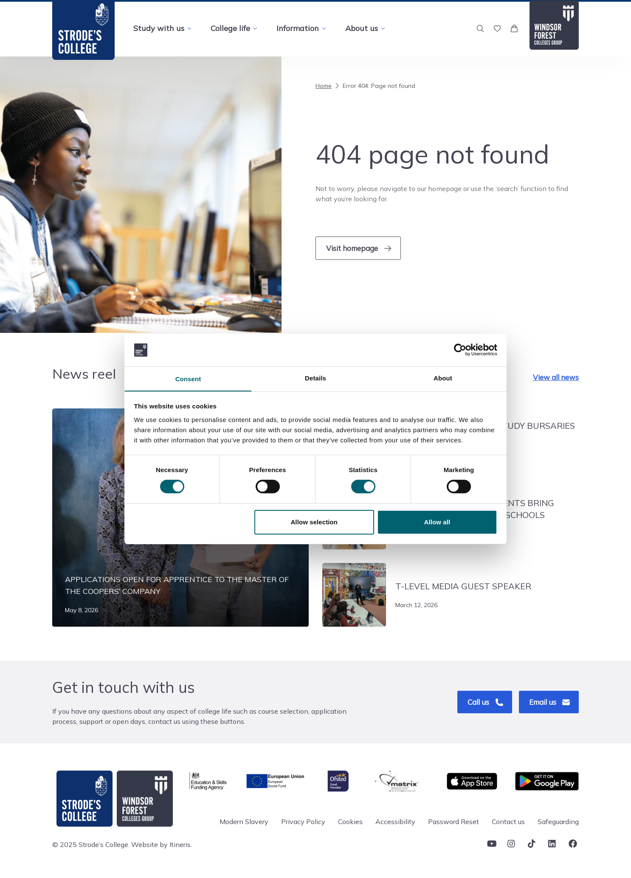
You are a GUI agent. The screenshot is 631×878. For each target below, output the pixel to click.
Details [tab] (315, 377)
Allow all (437, 522)
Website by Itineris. (161, 845)
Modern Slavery (244, 823)
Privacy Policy (303, 823)
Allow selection (314, 522)
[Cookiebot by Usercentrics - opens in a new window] (460, 349)
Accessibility (395, 823)
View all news (556, 378)
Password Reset (453, 823)
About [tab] (443, 377)
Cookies (350, 823)
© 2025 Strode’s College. (91, 845)
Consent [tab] (188, 379)
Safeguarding (558, 823)
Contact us (508, 823)
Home (324, 86)
